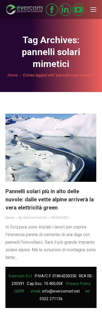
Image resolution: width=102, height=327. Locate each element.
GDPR (19, 291)
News (9, 217)
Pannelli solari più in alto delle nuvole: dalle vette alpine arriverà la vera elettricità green (49, 199)
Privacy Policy (78, 283)
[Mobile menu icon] (93, 9)
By (32, 217)
